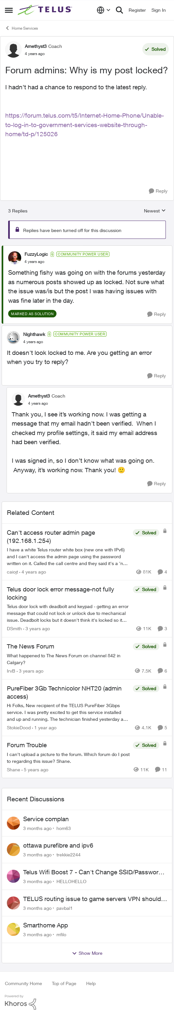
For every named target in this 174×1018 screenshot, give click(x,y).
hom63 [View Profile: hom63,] (63, 828)
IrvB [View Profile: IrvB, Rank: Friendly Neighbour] (11, 671)
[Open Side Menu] (9, 10)
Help (91, 983)
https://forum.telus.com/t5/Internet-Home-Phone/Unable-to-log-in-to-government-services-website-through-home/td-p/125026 (84, 125)
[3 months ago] (37, 827)
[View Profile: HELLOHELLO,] (13, 876)
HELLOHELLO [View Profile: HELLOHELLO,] (71, 881)
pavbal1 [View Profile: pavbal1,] (64, 907)
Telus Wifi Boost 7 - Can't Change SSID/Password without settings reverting (92, 872)
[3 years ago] (36, 628)
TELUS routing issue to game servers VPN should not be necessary (92, 899)
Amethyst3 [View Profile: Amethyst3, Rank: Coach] (36, 46)
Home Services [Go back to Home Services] (21, 28)
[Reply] (158, 191)
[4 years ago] (32, 571)
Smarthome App (45, 925)
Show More (87, 953)
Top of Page (64, 983)
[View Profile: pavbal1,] (13, 902)
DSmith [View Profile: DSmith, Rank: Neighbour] (14, 629)
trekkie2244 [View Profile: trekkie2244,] (68, 854)
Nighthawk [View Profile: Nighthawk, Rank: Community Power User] (34, 334)
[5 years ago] (35, 769)
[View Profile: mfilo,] (13, 929)
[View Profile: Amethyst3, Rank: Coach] (13, 49)
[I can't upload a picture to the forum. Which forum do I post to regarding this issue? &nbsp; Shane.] (68, 757)
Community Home (23, 983)
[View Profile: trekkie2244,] (13, 849)
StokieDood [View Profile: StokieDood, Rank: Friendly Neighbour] (19, 727)
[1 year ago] (44, 727)
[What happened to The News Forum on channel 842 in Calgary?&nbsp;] (68, 659)
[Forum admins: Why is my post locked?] (34, 262)
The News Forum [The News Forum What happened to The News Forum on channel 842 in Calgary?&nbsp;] (30, 646)
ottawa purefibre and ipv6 (58, 845)
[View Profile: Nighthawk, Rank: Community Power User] (13, 337)
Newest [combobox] (155, 211)
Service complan (46, 818)
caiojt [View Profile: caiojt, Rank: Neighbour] (12, 571)
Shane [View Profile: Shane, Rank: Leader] (13, 769)
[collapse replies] (87, 248)
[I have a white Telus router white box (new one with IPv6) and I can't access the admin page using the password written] (68, 556)
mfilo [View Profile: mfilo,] (61, 934)
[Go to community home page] (46, 10)
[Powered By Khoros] (87, 1002)
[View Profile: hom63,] (13, 823)
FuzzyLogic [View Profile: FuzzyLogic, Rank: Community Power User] (36, 254)
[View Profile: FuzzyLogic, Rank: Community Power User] (14, 257)
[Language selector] (103, 10)
